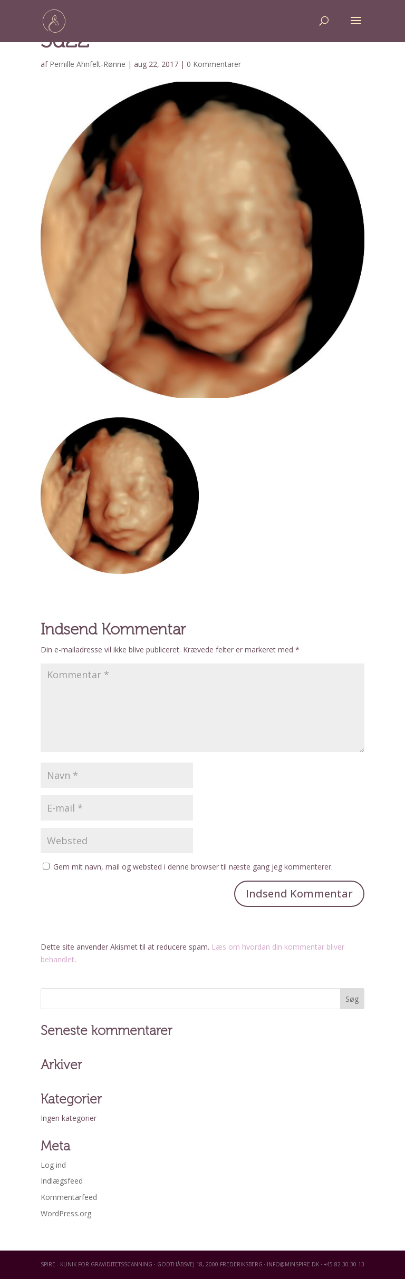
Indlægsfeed (62, 1181)
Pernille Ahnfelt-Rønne (88, 64)
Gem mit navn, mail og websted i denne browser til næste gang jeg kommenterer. (193, 867)
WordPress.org (66, 1213)
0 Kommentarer (214, 64)
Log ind (53, 1165)
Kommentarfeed (69, 1197)
